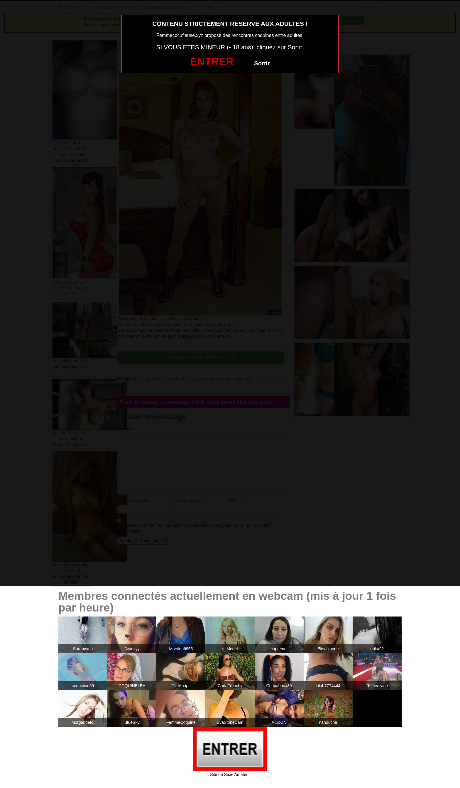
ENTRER (212, 62)
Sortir (262, 63)
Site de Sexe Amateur (230, 774)
